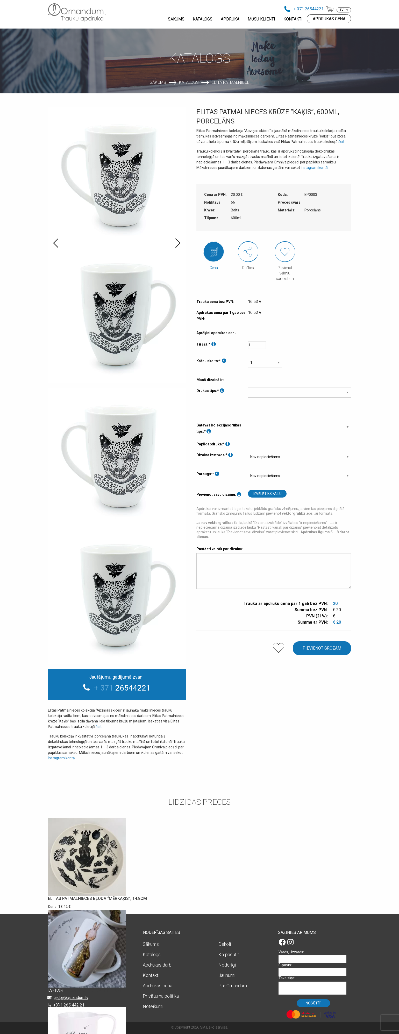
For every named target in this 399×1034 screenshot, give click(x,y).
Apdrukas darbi (158, 965)
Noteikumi (153, 1006)
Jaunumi (226, 975)
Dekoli (224, 944)
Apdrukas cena (157, 985)
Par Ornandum (232, 985)
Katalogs (189, 82)
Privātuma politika (161, 996)
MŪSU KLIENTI (261, 19)
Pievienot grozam (322, 648)
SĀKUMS (176, 19)
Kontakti (151, 975)
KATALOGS (202, 19)
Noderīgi (227, 965)
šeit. (99, 727)
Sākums (158, 82)
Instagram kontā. (62, 758)
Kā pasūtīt (228, 954)
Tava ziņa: (314, 985)
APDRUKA (230, 19)
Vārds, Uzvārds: (314, 956)
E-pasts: (314, 969)
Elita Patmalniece (231, 82)
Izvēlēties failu (267, 494)
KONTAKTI (293, 19)
